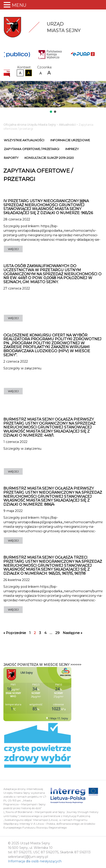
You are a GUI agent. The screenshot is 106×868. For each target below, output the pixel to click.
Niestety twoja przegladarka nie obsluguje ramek (48, 694)
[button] (51, 112)
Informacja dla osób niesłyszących (35, 861)
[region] (53, 97)
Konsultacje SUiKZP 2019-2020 (49, 158)
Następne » (72, 633)
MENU (19, 5)
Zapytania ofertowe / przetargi (31, 149)
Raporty (11, 158)
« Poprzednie (14, 633)
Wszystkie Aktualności (24, 140)
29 (57, 633)
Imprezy (72, 149)
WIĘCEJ (13, 249)
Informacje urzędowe (70, 140)
